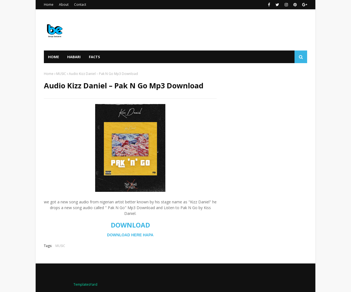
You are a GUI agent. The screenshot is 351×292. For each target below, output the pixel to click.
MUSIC (61, 73)
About (64, 4)
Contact (80, 4)
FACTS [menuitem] (94, 56)
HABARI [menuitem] (74, 56)
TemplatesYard (85, 284)
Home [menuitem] (53, 56)
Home (48, 4)
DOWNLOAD (130, 224)
